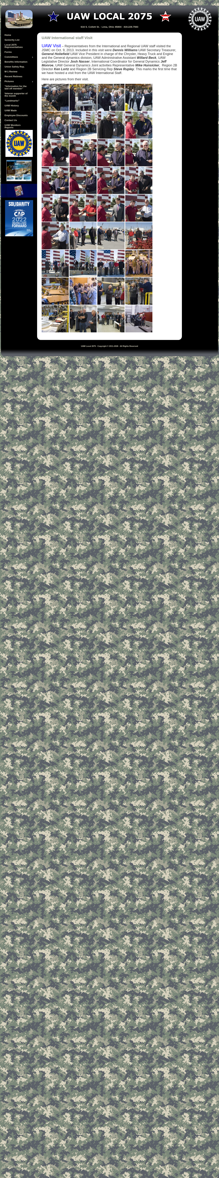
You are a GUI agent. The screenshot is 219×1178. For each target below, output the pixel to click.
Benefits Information (16, 61)
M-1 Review (11, 71)
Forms (8, 52)
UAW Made (11, 110)
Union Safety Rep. (15, 66)
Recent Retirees (13, 76)
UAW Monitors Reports (13, 126)
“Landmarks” (12, 100)
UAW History (12, 105)
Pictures (19, 81)
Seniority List (12, 40)
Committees (19, 57)
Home (8, 35)
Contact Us (11, 120)
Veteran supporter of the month (16, 94)
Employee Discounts (16, 115)
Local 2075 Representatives (14, 45)
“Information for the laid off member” (16, 87)
